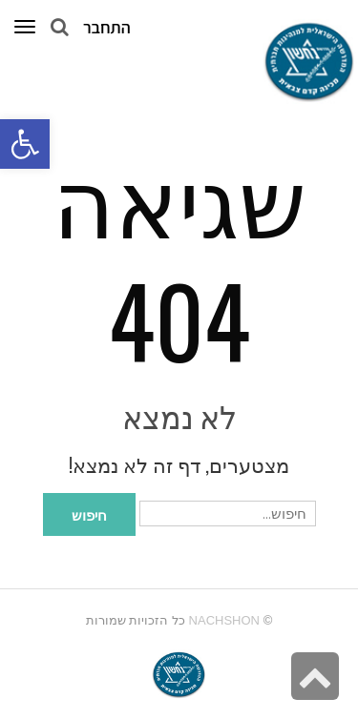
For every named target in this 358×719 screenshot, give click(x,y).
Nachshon (224, 620)
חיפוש (89, 513)
